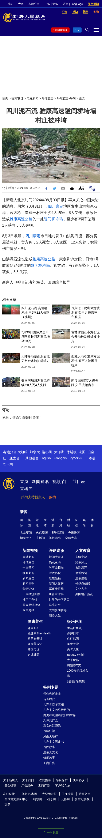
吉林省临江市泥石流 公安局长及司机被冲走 (85, 336)
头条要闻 (26, 532)
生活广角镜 (74, 628)
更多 (7, 804)
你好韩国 (73, 638)
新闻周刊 (28, 583)
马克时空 (55, 605)
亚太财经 (28, 610)
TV (77, 30)
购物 (52, 497)
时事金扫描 (56, 567)
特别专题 (50, 687)
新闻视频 (30, 550)
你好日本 (73, 633)
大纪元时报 (49, 794)
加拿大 (35, 452)
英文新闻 (93, 3)
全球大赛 (71, 538)
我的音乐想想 (76, 681)
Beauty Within (76, 654)
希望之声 (84, 794)
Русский (76, 458)
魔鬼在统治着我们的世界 (59, 715)
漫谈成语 (81, 578)
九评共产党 (50, 720)
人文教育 (82, 550)
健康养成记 (35, 644)
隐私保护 (62, 780)
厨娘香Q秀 (74, 665)
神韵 (10, 3)
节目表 (78, 481)
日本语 (90, 458)
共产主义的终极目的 (56, 709)
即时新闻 (58, 532)
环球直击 (48, 98)
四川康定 (55, 206)
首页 (5, 98)
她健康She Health (39, 633)
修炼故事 (49, 757)
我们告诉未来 (52, 693)
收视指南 (45, 780)
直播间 (26, 489)
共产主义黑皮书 (53, 741)
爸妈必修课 (82, 583)
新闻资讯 (40, 481)
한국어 (8, 464)
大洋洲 (59, 452)
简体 (55, 3)
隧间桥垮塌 (53, 219)
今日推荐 (74, 532)
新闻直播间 (61, 30)
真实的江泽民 (52, 725)
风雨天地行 (50, 736)
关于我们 (28, 780)
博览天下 (26, 538)
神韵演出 (55, 538)
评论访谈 (56, 550)
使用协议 (79, 780)
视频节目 (17, 98)
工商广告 (49, 763)
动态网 (51, 799)
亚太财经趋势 (31, 605)
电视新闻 (32, 98)
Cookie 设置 (51, 832)
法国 (82, 452)
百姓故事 (49, 747)
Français (60, 458)
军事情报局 (56, 588)
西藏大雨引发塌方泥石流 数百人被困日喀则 (85, 361)
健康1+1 (33, 628)
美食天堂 (73, 644)
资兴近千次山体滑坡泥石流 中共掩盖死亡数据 (85, 312)
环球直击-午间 (66, 98)
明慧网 (37, 799)
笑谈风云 (81, 562)
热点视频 (42, 532)
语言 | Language (73, 3)
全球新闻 (28, 557)
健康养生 (35, 621)
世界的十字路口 (59, 599)
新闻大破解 (56, 583)
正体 (47, 3)
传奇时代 (49, 699)
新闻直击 (28, 578)
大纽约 (22, 452)
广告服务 (27, 785)
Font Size (81, 188)
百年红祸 (49, 731)
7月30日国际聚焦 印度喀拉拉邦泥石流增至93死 (35, 336)
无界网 (65, 799)
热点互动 (55, 562)
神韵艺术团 (29, 794)
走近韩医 (33, 654)
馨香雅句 (81, 573)
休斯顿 (71, 452)
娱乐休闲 (74, 621)
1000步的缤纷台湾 (77, 673)
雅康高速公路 (21, 219)
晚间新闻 (28, 573)
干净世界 (68, 794)
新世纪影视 (82, 799)
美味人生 (73, 649)
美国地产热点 (84, 594)
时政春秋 (55, 573)
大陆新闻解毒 (58, 610)
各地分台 (33, 3)
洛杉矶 (47, 452)
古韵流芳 (81, 567)
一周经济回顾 (31, 594)
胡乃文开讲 (35, 638)
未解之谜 (81, 557)
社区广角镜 (30, 599)
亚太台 (14, 458)
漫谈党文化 (50, 752)
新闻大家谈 (56, 557)
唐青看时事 (56, 594)
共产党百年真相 (53, 704)
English (45, 458)
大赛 (21, 3)
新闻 (24, 512)
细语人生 (55, 615)
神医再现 (33, 649)
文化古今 (81, 588)
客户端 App (62, 785)
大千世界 (73, 660)
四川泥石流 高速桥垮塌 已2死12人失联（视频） (35, 312)
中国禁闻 (28, 567)
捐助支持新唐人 (33, 497)
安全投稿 (10, 785)
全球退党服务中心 (16, 799)
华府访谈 (28, 588)
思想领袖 (55, 578)
